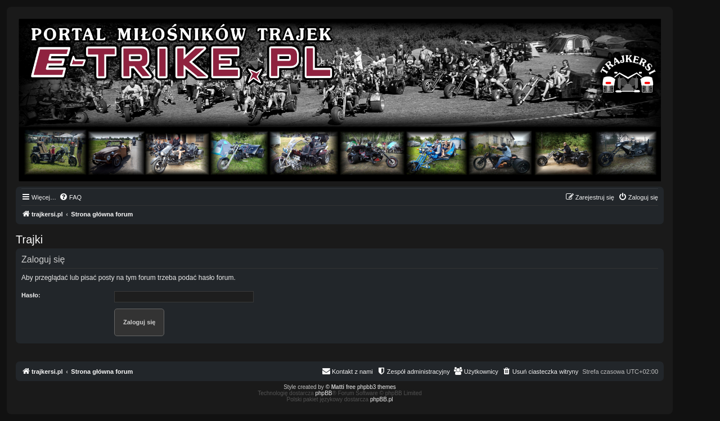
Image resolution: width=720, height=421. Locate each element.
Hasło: (30, 295)
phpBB (324, 393)
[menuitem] (70, 197)
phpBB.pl (381, 399)
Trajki (29, 239)
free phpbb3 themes (371, 387)
